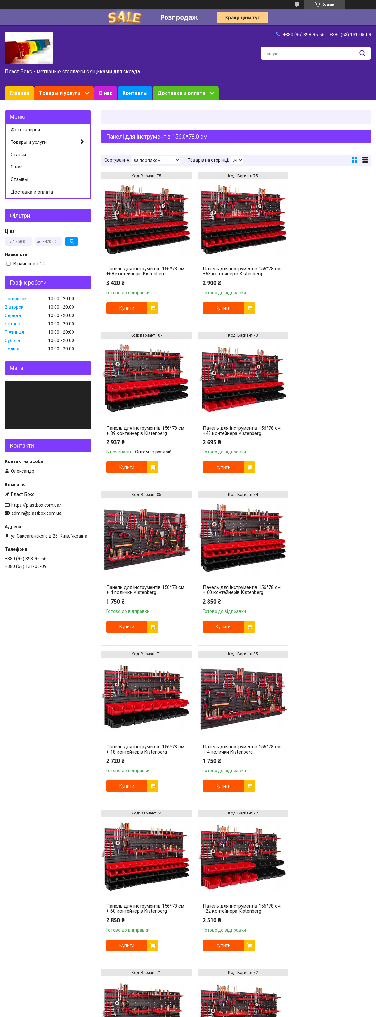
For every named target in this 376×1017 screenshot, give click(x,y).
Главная (19, 93)
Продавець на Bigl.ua (188, 1005)
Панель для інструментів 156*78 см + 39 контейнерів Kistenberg (325, 271)
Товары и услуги (59, 93)
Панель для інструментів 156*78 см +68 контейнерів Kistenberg (141, 271)
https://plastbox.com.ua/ (36, 505)
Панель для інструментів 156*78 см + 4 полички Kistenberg (233, 431)
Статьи (18, 155)
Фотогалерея (25, 130)
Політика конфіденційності (224, 1011)
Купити (126, 308)
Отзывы (19, 179)
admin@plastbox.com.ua (36, 513)
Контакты (135, 93)
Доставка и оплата (181, 93)
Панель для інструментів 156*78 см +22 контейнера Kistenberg (141, 749)
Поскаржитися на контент (173, 1011)
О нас (106, 93)
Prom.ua (218, 999)
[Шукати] (362, 53)
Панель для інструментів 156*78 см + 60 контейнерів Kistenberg (325, 431)
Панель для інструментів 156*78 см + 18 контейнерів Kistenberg (141, 590)
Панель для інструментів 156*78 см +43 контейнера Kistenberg (141, 431)
